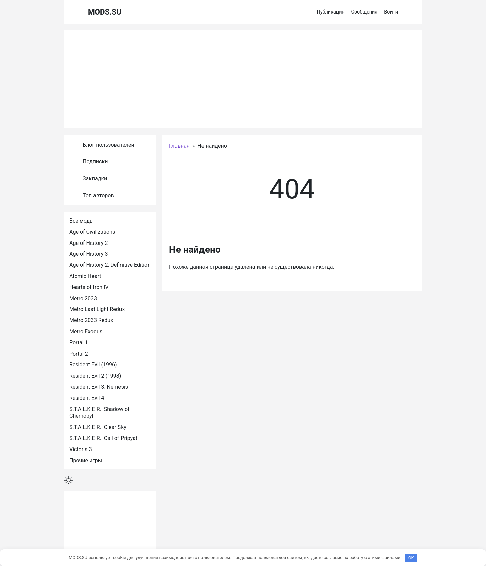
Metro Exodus (85, 331)
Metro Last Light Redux (97, 309)
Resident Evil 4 (86, 398)
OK (411, 557)
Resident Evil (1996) (93, 364)
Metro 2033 (83, 298)
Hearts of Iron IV (89, 287)
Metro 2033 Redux (91, 320)
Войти (391, 12)
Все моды (81, 220)
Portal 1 (78, 342)
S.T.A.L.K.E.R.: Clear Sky (97, 427)
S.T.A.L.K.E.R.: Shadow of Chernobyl (100, 412)
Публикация (331, 12)
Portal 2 (78, 354)
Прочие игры (85, 460)
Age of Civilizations (92, 232)
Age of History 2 (88, 243)
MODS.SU (105, 11)
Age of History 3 (88, 254)
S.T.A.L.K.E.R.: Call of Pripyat (103, 438)
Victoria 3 (80, 449)
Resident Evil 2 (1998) (95, 375)
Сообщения (364, 12)
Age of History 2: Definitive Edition (110, 265)
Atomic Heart (85, 276)
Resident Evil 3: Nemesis (98, 387)
